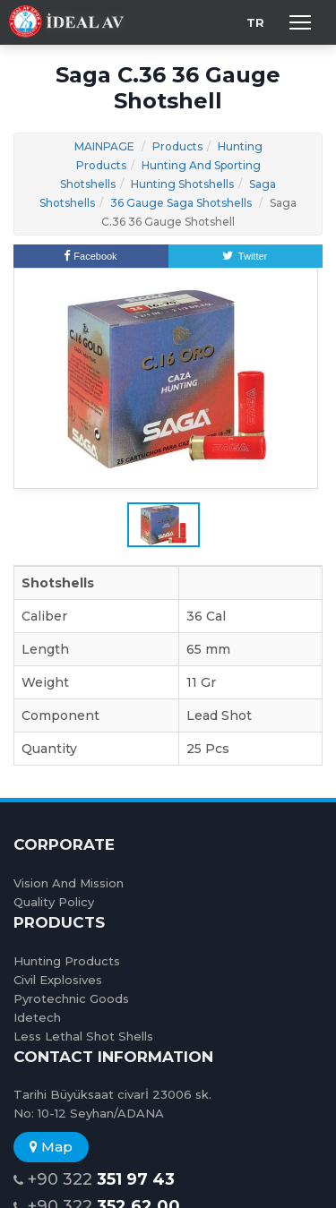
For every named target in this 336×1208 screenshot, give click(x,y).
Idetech (37, 1017)
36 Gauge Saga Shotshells (181, 203)
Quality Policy (53, 902)
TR (255, 22)
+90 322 (94, 1179)
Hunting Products (66, 961)
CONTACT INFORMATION (113, 1057)
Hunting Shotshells (182, 184)
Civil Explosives (57, 979)
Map (51, 1146)
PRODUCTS (59, 922)
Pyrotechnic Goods (71, 998)
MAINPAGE (104, 146)
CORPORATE (64, 844)
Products (177, 146)
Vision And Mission (68, 883)
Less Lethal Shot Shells (83, 1036)
